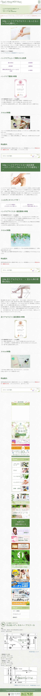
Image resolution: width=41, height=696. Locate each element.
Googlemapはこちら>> (34, 651)
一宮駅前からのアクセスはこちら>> (21, 685)
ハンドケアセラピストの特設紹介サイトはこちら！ (13, 52)
